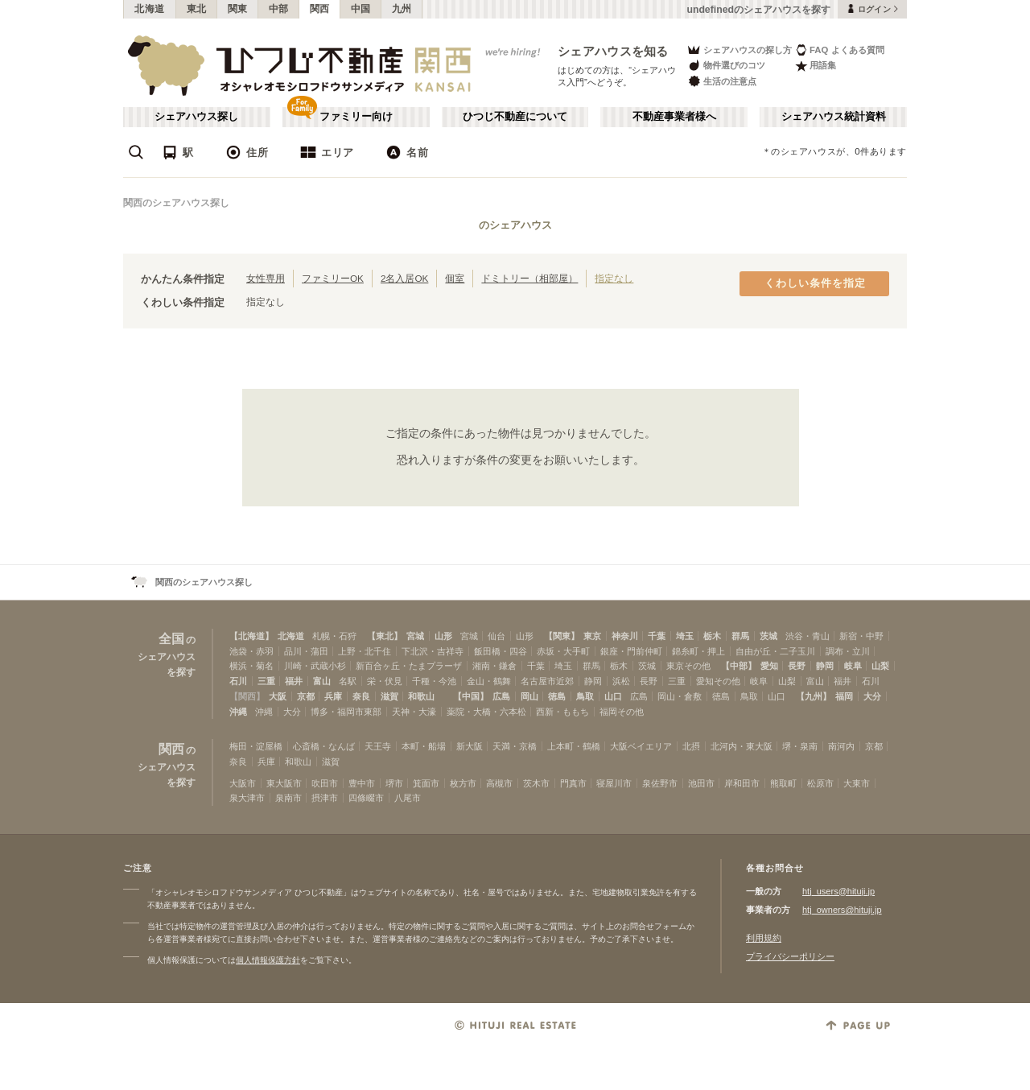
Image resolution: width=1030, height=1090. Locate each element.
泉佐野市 (660, 783)
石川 (238, 681)
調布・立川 (848, 651)
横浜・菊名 (251, 666)
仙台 (496, 636)
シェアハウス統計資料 (833, 116)
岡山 (529, 696)
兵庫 (333, 696)
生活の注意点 (721, 81)
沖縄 (238, 711)
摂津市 (324, 798)
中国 (361, 8)
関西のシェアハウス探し (176, 203)
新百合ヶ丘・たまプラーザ (409, 666)
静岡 (825, 666)
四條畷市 (366, 798)
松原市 (820, 783)
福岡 (844, 696)
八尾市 (407, 798)
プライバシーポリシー (790, 956)
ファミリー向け (356, 116)
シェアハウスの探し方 (739, 49)
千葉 (656, 636)
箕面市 (426, 783)
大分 (872, 696)
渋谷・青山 (807, 636)
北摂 (691, 746)
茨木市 (536, 783)
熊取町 (783, 783)
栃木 (712, 636)
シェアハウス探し (196, 116)
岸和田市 (742, 783)
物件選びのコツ (725, 66)
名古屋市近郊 (547, 681)
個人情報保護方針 (268, 960)
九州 (402, 8)
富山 (322, 681)
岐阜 (853, 666)
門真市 (573, 783)
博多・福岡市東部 (346, 711)
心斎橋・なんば (324, 746)
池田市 (701, 783)
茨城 (768, 636)
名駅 (347, 681)
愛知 (769, 666)
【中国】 (470, 696)
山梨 (880, 666)
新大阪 (469, 746)
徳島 (557, 696)
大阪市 (242, 783)
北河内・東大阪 (741, 746)
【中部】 (738, 666)
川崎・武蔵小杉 (315, 666)
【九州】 (813, 696)
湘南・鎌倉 (494, 666)
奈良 (361, 696)
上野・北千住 (364, 651)
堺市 (394, 783)
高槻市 (499, 783)
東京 (592, 636)
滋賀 (389, 696)
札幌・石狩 (334, 636)
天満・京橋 (514, 746)
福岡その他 (621, 711)
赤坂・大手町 (563, 651)
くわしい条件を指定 (815, 283)
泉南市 (288, 798)
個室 (454, 278)
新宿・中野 (861, 636)
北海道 (149, 8)
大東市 (856, 783)
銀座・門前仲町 (631, 651)
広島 (501, 696)
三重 (266, 681)
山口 (613, 696)
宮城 (415, 636)
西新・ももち (562, 711)
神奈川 (625, 636)
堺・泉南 (800, 746)
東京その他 (688, 666)
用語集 (815, 66)
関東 (238, 8)
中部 (279, 8)
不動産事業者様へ (674, 116)
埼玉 (685, 636)
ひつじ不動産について (515, 116)
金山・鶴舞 (489, 681)
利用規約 (763, 938)
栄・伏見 (384, 681)
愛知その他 (718, 681)
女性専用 (265, 278)
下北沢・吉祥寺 (433, 651)
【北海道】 (251, 636)
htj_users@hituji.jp (838, 891)
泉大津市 (247, 798)
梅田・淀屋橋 (255, 746)
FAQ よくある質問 (839, 49)
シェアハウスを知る (613, 51)
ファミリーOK (333, 278)
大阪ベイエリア (641, 746)
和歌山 (421, 696)
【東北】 (384, 636)
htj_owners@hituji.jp (842, 910)
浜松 (621, 681)
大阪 (277, 696)
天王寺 (378, 746)
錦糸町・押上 (698, 651)
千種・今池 (434, 681)
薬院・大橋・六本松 (486, 711)
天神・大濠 (414, 711)
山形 (443, 636)
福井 (294, 681)
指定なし (614, 278)
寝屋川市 (614, 783)
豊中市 (361, 783)
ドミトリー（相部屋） (529, 278)
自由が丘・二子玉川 (775, 651)
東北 (197, 8)
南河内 (841, 746)
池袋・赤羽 (251, 651)
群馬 (740, 636)
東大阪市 (284, 783)
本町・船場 (424, 746)
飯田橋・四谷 (500, 651)
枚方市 (463, 783)
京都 (306, 696)
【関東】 (561, 636)
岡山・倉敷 (679, 696)
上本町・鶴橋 (573, 746)
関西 (320, 8)
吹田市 (324, 783)
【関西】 (247, 696)
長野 (796, 666)
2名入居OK (404, 278)
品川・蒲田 (306, 651)
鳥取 (585, 696)
